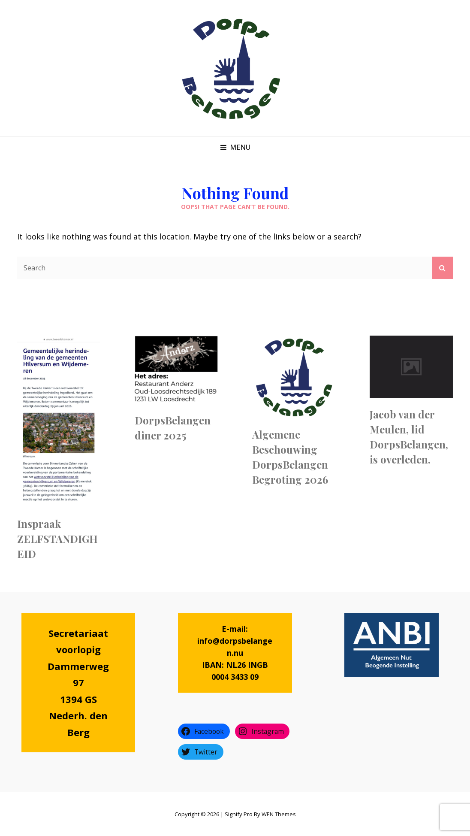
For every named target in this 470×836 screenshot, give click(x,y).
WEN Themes (279, 814)
